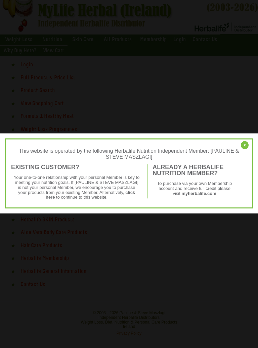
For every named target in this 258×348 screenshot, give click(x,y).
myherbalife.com (198, 193)
